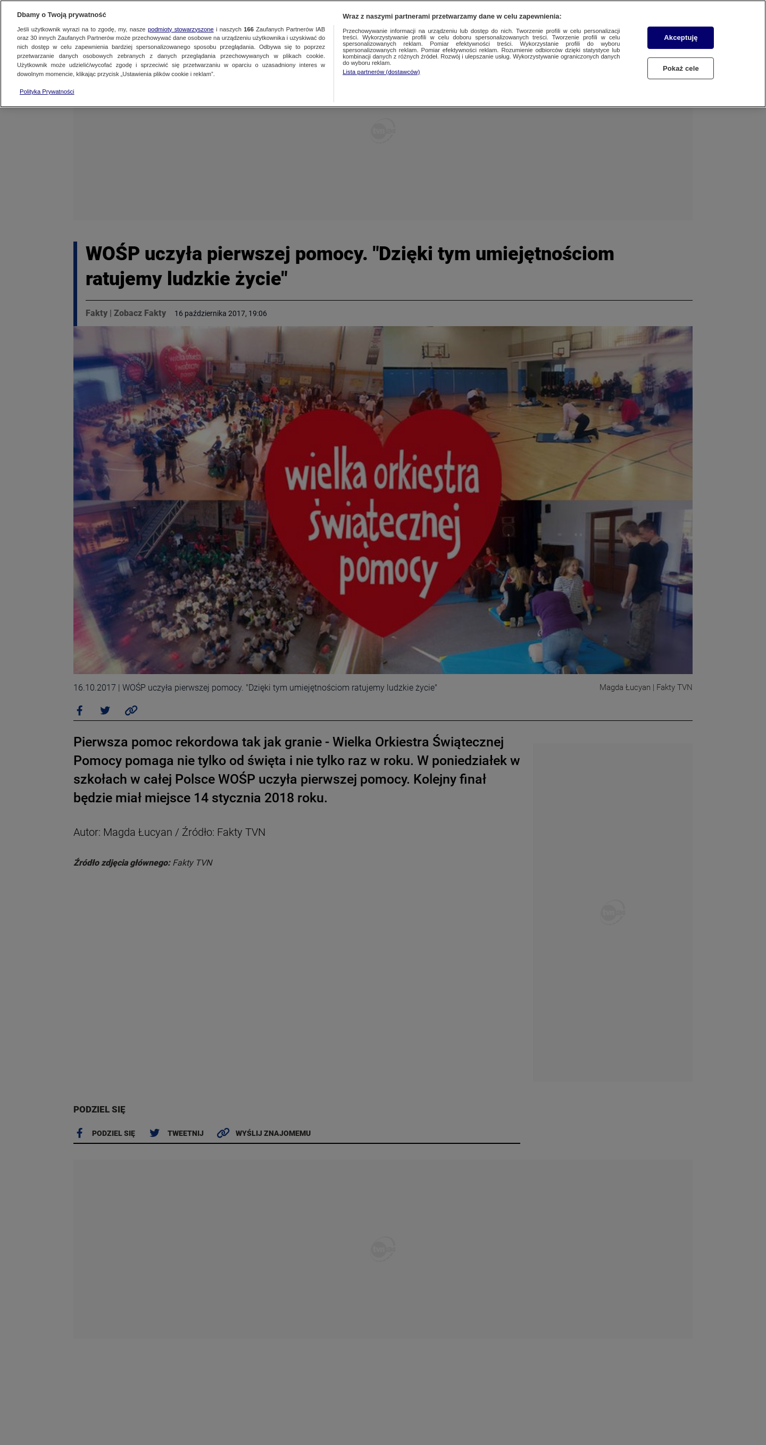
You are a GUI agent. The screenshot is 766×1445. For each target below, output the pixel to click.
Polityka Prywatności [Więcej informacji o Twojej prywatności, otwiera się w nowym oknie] (47, 91)
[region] (383, 53)
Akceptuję (680, 37)
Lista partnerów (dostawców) (381, 72)
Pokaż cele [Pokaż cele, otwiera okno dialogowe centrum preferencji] (681, 68)
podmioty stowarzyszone (181, 29)
